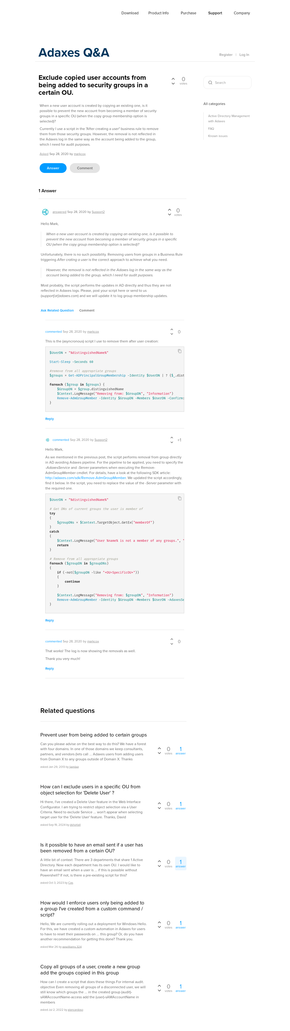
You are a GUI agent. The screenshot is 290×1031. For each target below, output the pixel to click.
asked (44, 154)
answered (59, 212)
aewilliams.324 (72, 946)
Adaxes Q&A (77, 53)
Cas (70, 883)
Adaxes (49, 13)
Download (130, 13)
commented (53, 331)
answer (53, 168)
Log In (244, 54)
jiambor (74, 766)
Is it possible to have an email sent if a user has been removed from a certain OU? (91, 848)
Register (225, 54)
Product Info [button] (158, 13)
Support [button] (215, 13)
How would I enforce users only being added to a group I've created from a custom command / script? (92, 909)
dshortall (75, 825)
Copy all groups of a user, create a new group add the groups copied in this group (90, 970)
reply (49, 418)
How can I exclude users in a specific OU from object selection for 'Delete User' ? (90, 790)
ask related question (57, 310)
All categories (214, 103)
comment (85, 168)
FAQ (211, 128)
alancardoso (75, 1010)
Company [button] (242, 13)
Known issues (218, 136)
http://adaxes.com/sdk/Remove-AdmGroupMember (85, 477)
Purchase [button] (188, 13)
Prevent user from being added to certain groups (93, 735)
